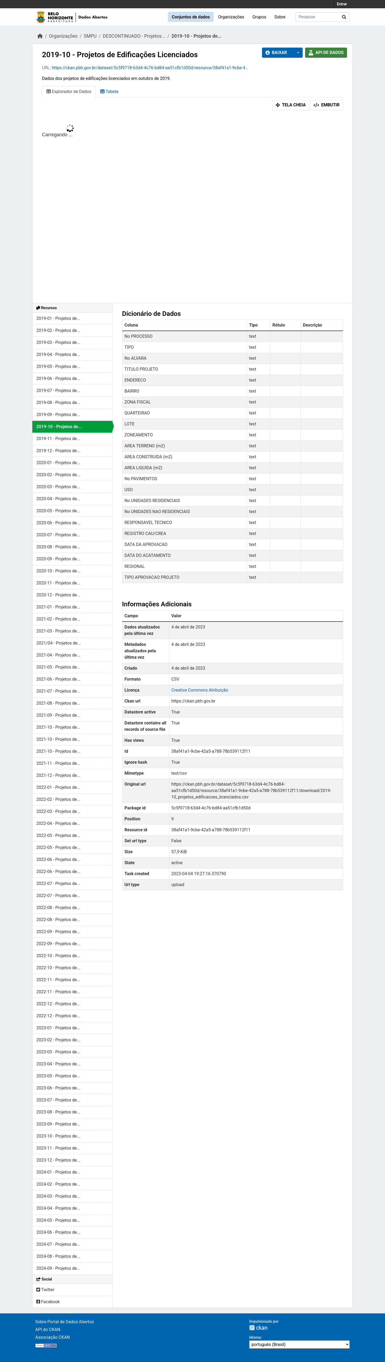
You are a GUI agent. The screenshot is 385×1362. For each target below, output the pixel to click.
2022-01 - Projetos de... (58, 787)
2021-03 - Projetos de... (58, 631)
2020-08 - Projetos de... (58, 546)
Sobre (279, 17)
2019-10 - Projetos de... (196, 36)
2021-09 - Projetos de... (58, 715)
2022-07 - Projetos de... (58, 883)
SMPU (90, 36)
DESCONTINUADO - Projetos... (134, 36)
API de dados (326, 52)
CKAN (258, 1327)
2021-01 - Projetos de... (58, 607)
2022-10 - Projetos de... (58, 955)
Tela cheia (291, 104)
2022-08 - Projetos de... (58, 907)
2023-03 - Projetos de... (58, 1051)
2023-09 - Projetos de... (58, 1124)
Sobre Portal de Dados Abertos (64, 1321)
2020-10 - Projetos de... (58, 570)
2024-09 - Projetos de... (58, 1268)
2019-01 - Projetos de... (58, 318)
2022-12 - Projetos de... (58, 1003)
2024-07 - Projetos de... (58, 1244)
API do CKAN (47, 1329)
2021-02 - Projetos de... (58, 619)
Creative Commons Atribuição (199, 690)
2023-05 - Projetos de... (58, 1075)
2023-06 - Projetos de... (58, 1088)
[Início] (40, 36)
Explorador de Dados (69, 91)
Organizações (231, 17)
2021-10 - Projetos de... (58, 727)
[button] (296, 53)
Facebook (48, 1301)
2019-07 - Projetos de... (58, 390)
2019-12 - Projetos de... (58, 450)
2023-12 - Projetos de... (58, 1160)
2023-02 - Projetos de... (58, 1039)
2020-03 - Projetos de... (58, 486)
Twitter (45, 1289)
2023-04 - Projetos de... (58, 1063)
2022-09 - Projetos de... (58, 931)
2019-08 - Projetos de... (58, 402)
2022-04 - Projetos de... (58, 823)
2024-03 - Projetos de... (58, 1196)
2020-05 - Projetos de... (58, 510)
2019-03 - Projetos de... (58, 342)
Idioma (255, 1337)
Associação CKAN (52, 1337)
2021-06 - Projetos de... (58, 679)
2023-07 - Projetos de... (58, 1100)
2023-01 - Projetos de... (58, 1027)
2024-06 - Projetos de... (58, 1232)
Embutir (327, 104)
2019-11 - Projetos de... (58, 438)
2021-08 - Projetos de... (58, 703)
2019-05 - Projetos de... (58, 366)
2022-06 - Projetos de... (58, 859)
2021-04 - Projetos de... (58, 655)
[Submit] (344, 17)
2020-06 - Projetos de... (58, 522)
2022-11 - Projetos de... (58, 979)
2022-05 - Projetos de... (58, 835)
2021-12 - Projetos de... (58, 775)
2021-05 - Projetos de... (58, 667)
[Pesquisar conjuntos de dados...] (322, 17)
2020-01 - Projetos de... (58, 462)
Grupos (259, 17)
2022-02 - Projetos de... (58, 799)
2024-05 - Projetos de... (58, 1220)
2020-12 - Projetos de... (58, 594)
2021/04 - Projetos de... (58, 643)
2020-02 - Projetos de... (58, 474)
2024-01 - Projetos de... (58, 1172)
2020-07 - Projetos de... (58, 534)
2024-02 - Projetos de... (58, 1184)
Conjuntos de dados (191, 17)
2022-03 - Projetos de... (58, 811)
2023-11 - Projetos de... (58, 1148)
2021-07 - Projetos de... (58, 691)
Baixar (276, 52)
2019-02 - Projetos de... (58, 330)
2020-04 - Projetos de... (58, 498)
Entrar (342, 4)
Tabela (109, 91)
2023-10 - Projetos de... (58, 1136)
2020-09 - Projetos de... (58, 558)
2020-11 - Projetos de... (58, 582)
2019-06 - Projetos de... (58, 378)
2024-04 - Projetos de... (58, 1208)
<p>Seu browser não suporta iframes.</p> (192, 208)
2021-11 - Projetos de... (58, 763)
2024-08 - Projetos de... (58, 1256)
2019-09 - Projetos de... (58, 414)
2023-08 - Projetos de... (58, 1112)
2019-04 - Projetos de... (58, 354)
